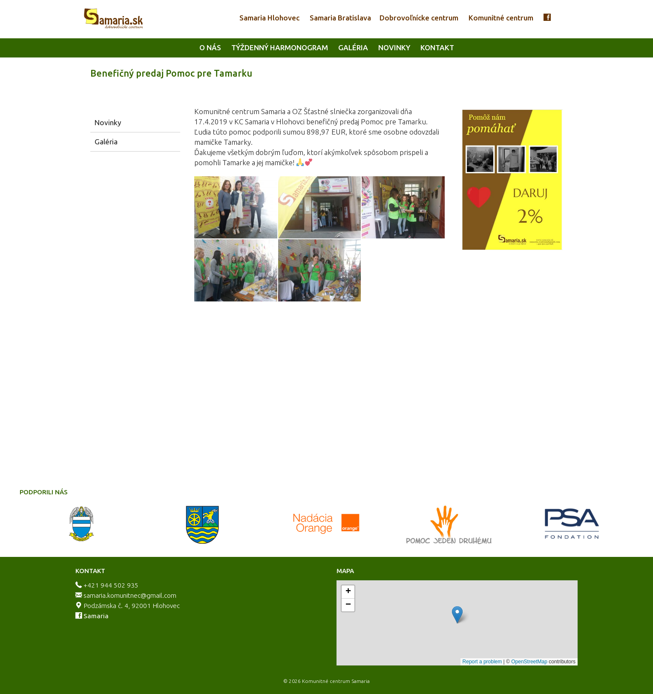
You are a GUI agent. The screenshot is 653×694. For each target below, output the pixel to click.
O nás (210, 47)
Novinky (394, 47)
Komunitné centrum (501, 18)
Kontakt (437, 47)
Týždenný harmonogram (279, 47)
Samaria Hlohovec (269, 18)
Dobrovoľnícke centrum (419, 18)
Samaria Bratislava (340, 18)
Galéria (353, 47)
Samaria (96, 615)
